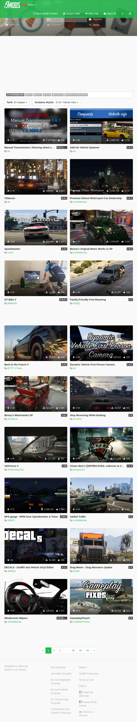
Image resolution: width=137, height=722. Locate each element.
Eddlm (76, 571)
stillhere (12, 571)
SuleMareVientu (81, 621)
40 (87, 650)
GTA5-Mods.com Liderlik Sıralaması (61, 711)
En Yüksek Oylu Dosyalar (59, 701)
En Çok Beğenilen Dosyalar (61, 681)
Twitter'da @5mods (86, 694)
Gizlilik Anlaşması (88, 673)
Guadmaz (13, 419)
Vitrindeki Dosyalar (61, 673)
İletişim (83, 667)
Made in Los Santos (15, 669)
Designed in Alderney (16, 666)
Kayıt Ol (110, 13)
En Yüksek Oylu (56, 102)
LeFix (10, 252)
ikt (9, 151)
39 (80, 650)
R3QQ (76, 303)
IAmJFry (77, 419)
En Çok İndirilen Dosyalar (59, 691)
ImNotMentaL (80, 202)
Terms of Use (86, 679)
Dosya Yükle (71, 13)
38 (73, 650)
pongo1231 (79, 469)
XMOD (11, 520)
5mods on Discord (86, 713)
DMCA (82, 686)
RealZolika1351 (16, 469)
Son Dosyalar (58, 667)
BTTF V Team (15, 368)
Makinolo (12, 303)
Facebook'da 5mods (88, 703)
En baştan (17, 102)
